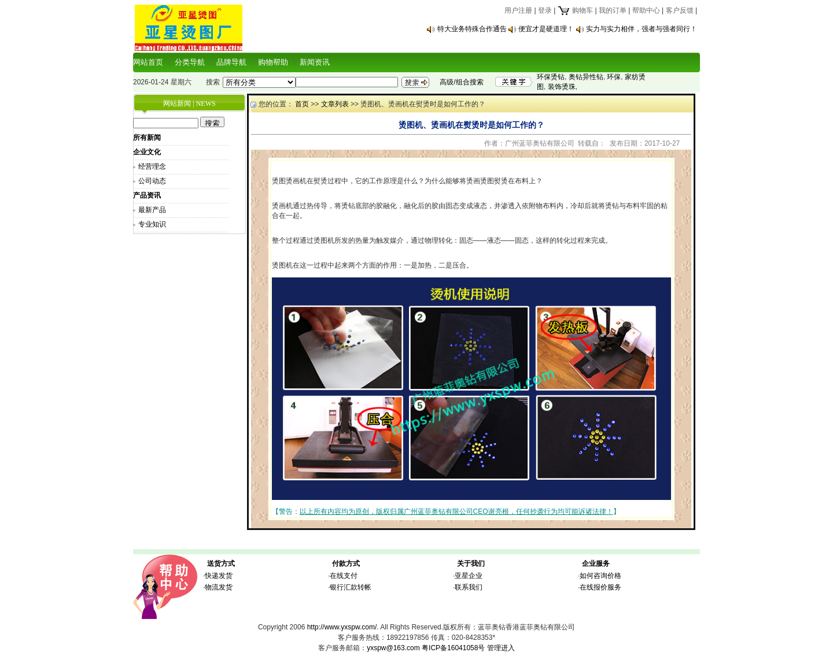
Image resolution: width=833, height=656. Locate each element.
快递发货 (219, 576)
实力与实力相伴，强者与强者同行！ (641, 29)
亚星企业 (468, 576)
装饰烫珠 (562, 87)
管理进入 (501, 648)
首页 (302, 104)
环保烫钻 (551, 77)
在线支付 (343, 576)
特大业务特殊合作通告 (472, 29)
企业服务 (596, 563)
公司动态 (152, 181)
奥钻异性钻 (586, 77)
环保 (614, 77)
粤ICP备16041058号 (453, 648)
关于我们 (471, 563)
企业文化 (147, 152)
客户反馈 (680, 10)
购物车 (575, 10)
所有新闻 (147, 138)
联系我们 (468, 587)
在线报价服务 (600, 587)
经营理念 (152, 166)
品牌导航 (231, 62)
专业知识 (152, 224)
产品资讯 (147, 195)
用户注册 (518, 10)
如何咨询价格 (600, 576)
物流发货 (219, 587)
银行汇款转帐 (350, 587)
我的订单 (612, 10)
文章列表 (335, 104)
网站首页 (148, 62)
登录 (545, 10)
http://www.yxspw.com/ (342, 627)
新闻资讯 (315, 62)
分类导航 (190, 62)
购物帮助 (273, 62)
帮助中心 (646, 10)
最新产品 (152, 210)
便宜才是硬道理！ (546, 29)
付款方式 (346, 563)
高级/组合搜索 (461, 82)
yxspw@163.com (393, 648)
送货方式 (221, 563)
